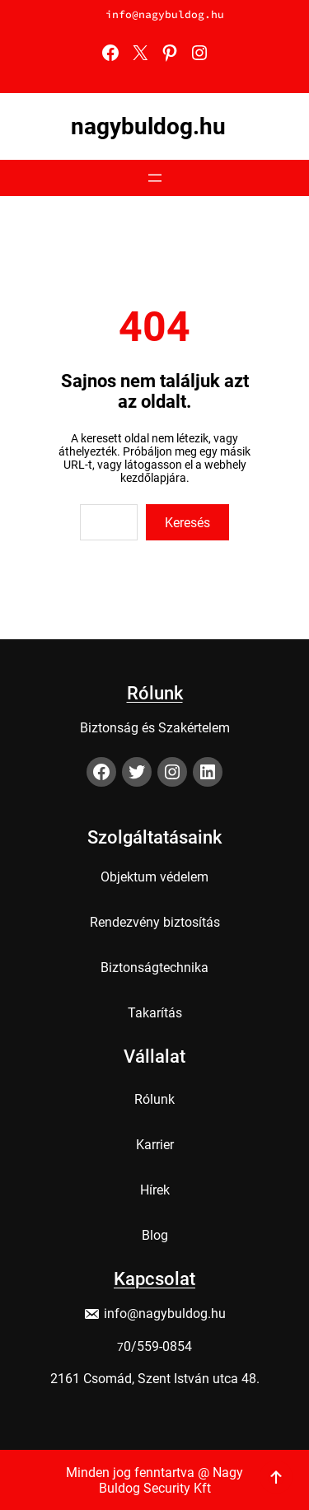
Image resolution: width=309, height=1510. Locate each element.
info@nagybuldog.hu (164, 14)
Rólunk (155, 689)
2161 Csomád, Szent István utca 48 (153, 1374)
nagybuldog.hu (148, 126)
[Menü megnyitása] (155, 178)
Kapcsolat (154, 1275)
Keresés (187, 523)
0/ (130, 1342)
